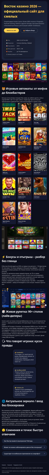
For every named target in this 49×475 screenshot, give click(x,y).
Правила (4, 465)
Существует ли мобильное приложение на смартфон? (22, 454)
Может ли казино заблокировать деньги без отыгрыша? (23, 447)
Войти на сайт (11, 30)
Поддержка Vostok (17, 465)
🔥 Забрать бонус (29, 30)
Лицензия (9, 465)
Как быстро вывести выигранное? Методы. (18, 441)
